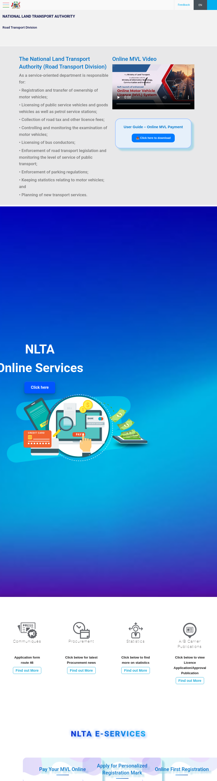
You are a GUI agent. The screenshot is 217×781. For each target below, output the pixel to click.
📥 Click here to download (153, 137)
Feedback (184, 4)
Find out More (27, 670)
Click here (40, 387)
